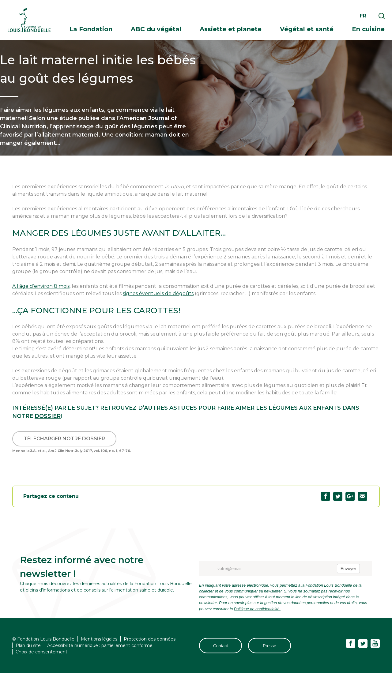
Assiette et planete (231, 29)
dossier (48, 416)
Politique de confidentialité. (257, 609)
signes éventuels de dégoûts (158, 293)
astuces (183, 407)
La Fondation (90, 29)
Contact (220, 645)
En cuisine (368, 29)
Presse (269, 645)
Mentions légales (99, 639)
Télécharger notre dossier (64, 439)
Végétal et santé (307, 29)
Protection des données (149, 639)
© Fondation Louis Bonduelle (43, 639)
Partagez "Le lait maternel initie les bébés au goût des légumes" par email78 (362, 496)
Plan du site (28, 645)
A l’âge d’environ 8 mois (41, 286)
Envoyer (348, 568)
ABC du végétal (156, 29)
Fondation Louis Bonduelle (29, 20)
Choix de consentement (41, 652)
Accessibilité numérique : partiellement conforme (100, 645)
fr (363, 16)
